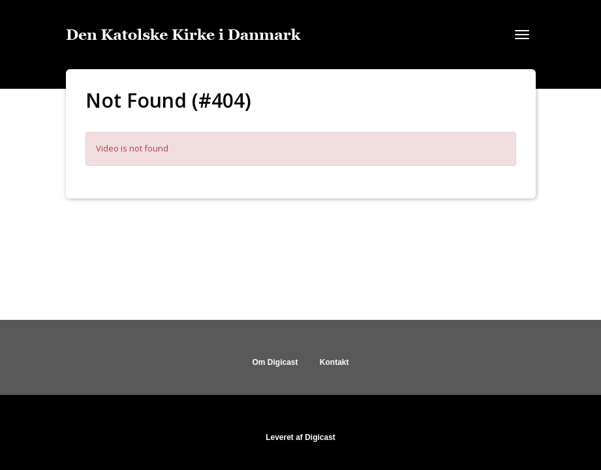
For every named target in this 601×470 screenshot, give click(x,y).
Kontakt (334, 362)
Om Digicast (275, 362)
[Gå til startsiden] (183, 34)
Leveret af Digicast (300, 437)
